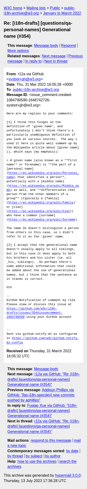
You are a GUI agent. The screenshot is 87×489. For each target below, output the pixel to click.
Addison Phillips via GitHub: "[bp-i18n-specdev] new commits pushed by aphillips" (40, 395)
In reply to (33, 61)
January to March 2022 (62, 13)
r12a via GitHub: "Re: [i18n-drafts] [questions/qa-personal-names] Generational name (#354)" (43, 379)
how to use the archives (37, 461)
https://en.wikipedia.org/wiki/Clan (39, 211)
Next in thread (56, 61)
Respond (68, 46)
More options (18, 51)
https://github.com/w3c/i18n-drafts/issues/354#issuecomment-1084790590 (34, 313)
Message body (46, 46)
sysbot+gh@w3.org (25, 79)
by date (72, 451)
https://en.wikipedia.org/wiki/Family (41, 203)
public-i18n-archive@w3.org (36, 90)
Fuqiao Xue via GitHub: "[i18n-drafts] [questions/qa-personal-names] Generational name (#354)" (42, 411)
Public (55, 8)
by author (53, 456)
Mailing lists (36, 8)
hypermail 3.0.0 (67, 475)
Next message (54, 56)
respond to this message (51, 440)
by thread (15, 456)
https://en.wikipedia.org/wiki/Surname (41, 220)
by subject (34, 456)
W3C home (13, 8)
